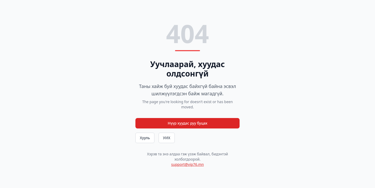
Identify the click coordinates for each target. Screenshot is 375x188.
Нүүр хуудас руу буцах (187, 123)
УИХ (166, 137)
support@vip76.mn (187, 164)
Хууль (145, 137)
